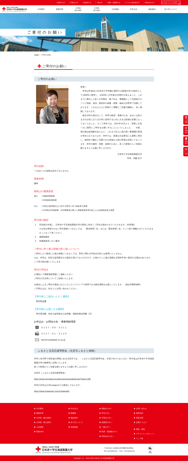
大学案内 (41, 9)
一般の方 (99, 2)
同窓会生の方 (149, 2)
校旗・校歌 (140, 429)
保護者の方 (87, 2)
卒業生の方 (74, 2)
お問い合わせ (141, 409)
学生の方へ (106, 413)
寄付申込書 (41, 301)
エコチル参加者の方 (133, 2)
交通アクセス (141, 422)
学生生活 (133, 9)
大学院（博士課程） (44, 422)
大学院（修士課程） (44, 418)
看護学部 (59, 9)
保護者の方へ (107, 422)
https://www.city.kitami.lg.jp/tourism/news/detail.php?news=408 (62, 379)
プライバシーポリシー (145, 434)
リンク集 (139, 438)
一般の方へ (106, 427)
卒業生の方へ (107, 418)
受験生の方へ (107, 409)
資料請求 (139, 413)
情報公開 (139, 418)
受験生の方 (61, 2)
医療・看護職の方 (114, 2)
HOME (36, 55)
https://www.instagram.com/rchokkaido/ (51, 391)
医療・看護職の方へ (110, 432)
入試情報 (115, 9)
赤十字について (170, 9)
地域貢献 (74, 427)
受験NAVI (40, 432)
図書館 (73, 413)
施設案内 (152, 9)
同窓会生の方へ (108, 436)
